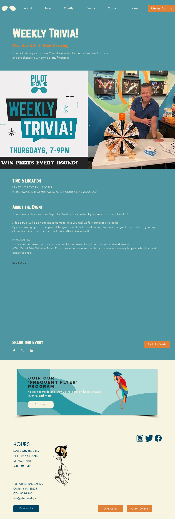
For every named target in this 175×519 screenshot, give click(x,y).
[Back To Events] (157, 344)
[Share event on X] (22, 350)
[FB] (158, 438)
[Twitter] (149, 438)
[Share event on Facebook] (14, 350)
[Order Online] (161, 8)
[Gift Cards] (110, 508)
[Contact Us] (26, 508)
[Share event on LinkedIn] (31, 350)
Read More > (20, 263)
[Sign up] (41, 404)
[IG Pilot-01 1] (139, 438)
